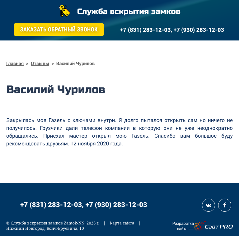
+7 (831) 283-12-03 (51, 204)
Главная (15, 63)
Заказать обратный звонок (58, 29)
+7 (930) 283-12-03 (116, 204)
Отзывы (40, 63)
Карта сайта (122, 223)
